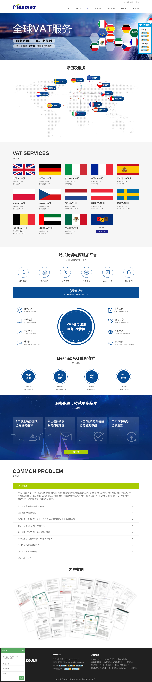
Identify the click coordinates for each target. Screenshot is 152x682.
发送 (21, 678)
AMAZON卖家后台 (110, 659)
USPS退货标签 (96, 662)
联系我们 (124, 8)
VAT (87, 8)
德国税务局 (95, 668)
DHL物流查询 (107, 662)
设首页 (126, 2)
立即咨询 (102, 231)
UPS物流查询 (117, 662)
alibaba (124, 659)
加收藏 (131, 2)
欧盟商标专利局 (108, 665)
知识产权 (98, 8)
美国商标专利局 (96, 665)
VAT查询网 (133, 668)
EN (138, 2)
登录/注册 (136, 8)
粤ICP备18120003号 (88, 679)
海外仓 (78, 8)
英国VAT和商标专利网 (122, 665)
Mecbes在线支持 (96, 659)
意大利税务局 (113, 668)
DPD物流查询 (128, 662)
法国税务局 (103, 668)
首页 (68, 8)
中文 (136, 2)
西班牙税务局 (123, 668)
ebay (119, 659)
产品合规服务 (111, 8)
